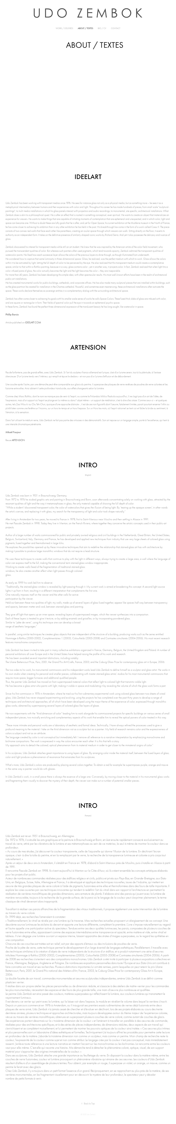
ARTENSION (18, 440)
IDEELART (88, 177)
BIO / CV (102, 28)
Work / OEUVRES (64, 28)
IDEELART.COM (33, 322)
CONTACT (115, 28)
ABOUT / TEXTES (85, 28)
